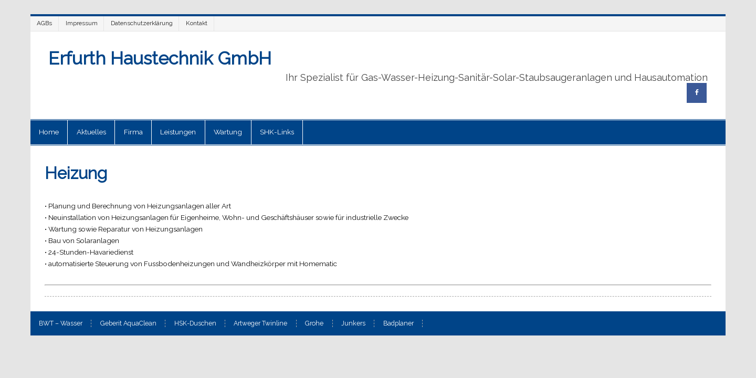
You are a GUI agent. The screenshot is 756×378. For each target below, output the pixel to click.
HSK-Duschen (195, 323)
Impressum (82, 23)
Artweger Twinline (260, 323)
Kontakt (196, 23)
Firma (133, 132)
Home (49, 132)
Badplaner (398, 323)
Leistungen (178, 132)
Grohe (314, 323)
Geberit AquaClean (128, 323)
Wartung (228, 132)
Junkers (353, 323)
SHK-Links (277, 132)
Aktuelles (91, 132)
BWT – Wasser (60, 323)
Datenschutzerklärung (142, 23)
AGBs (44, 23)
